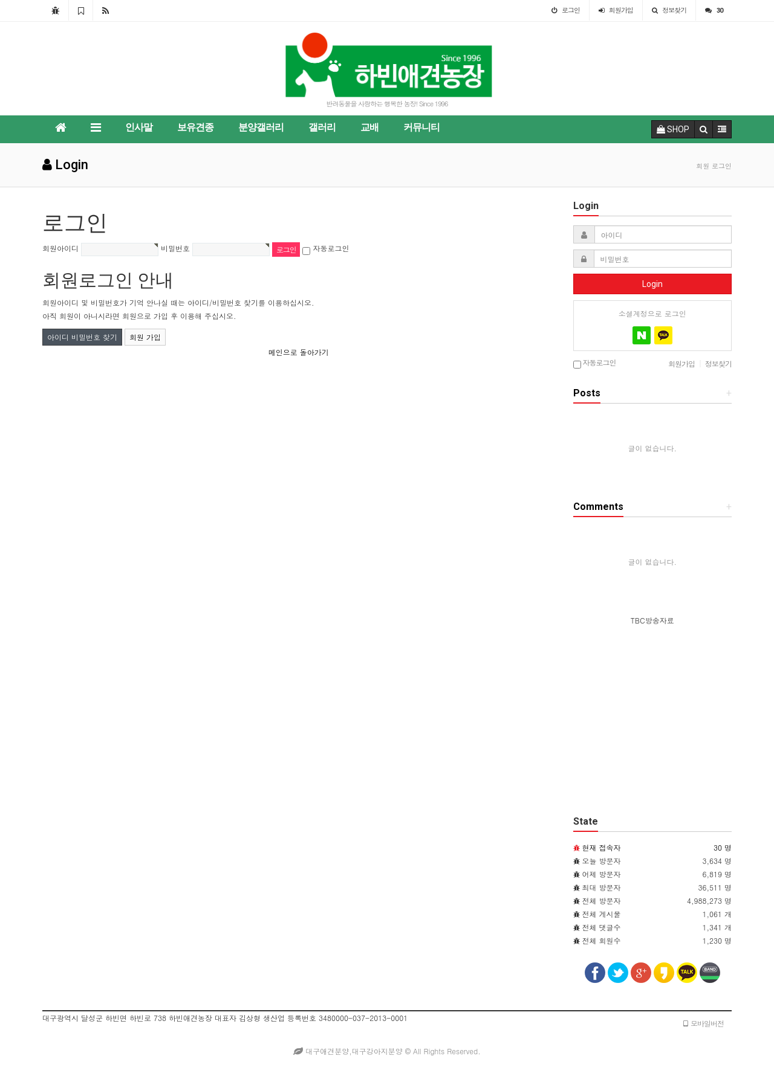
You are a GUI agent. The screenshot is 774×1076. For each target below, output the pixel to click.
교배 (369, 127)
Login (652, 284)
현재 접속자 (601, 847)
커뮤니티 (421, 127)
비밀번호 (175, 248)
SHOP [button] (673, 129)
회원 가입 (145, 337)
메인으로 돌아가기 (298, 352)
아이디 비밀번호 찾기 (82, 337)
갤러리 (322, 127)
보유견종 (195, 127)
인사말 (138, 127)
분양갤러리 (261, 127)
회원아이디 (60, 248)
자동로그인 (331, 248)
